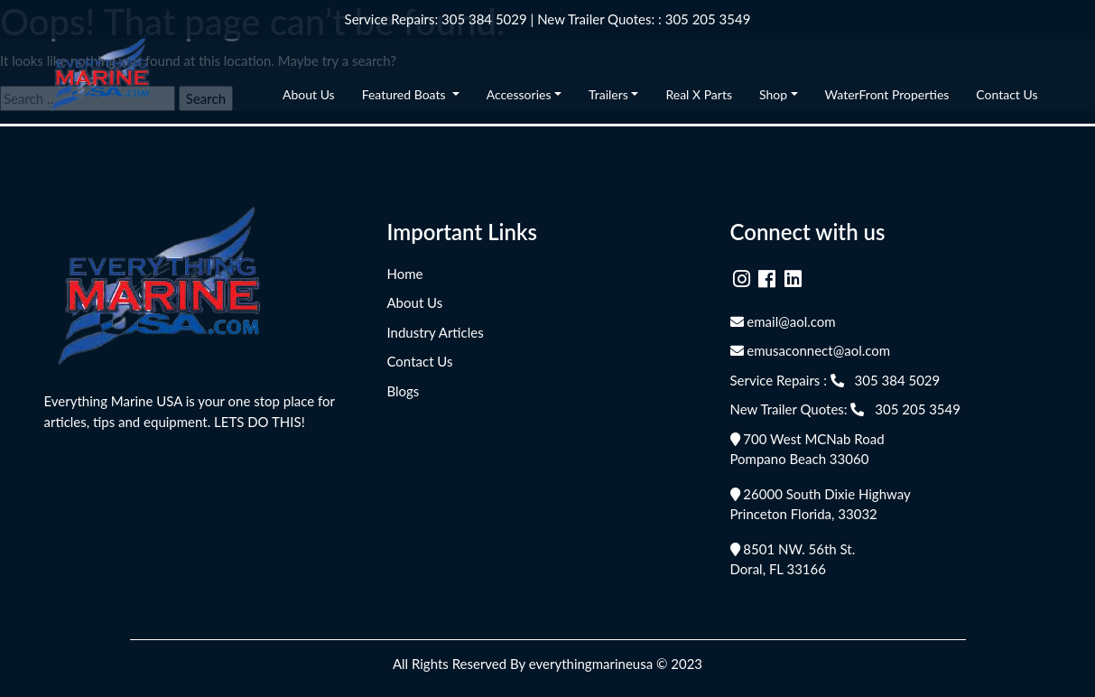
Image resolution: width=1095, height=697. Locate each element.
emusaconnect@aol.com (810, 350)
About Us (309, 94)
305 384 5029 (484, 19)
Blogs (403, 391)
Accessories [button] (519, 94)
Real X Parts (698, 94)
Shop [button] (773, 94)
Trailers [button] (608, 94)
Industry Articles (435, 332)
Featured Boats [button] (405, 94)
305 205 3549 (708, 19)
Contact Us (1006, 94)
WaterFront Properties (887, 94)
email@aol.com (783, 321)
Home (405, 273)
